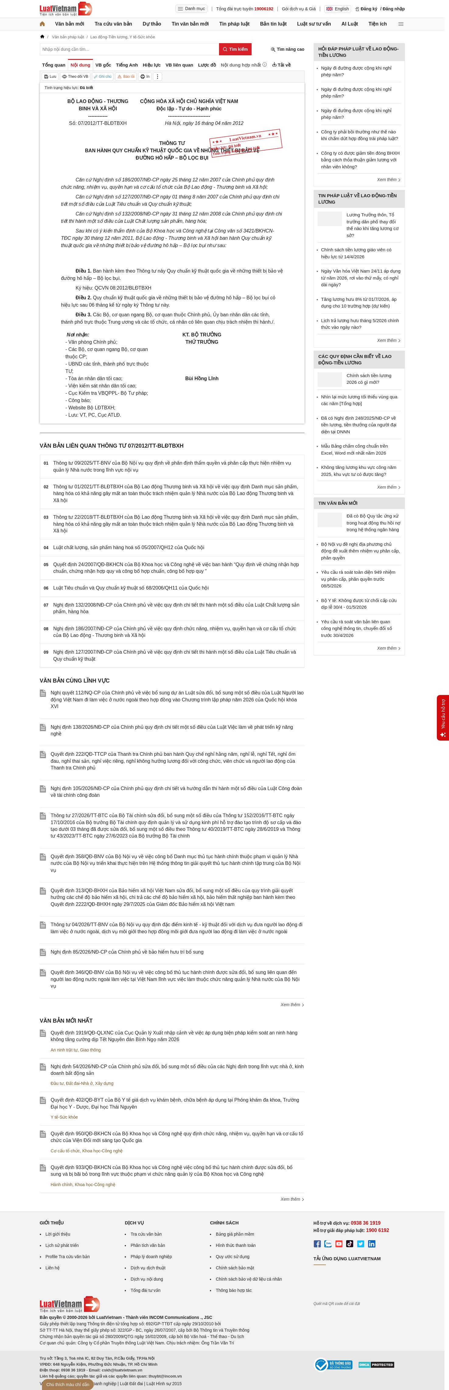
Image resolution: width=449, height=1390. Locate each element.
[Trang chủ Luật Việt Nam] (66, 9)
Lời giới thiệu (58, 1234)
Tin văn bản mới (190, 23)
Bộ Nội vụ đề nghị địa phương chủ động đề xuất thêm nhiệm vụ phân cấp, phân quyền (360, 551)
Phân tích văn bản (148, 1245)
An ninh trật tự (64, 1050)
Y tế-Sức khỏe (64, 1117)
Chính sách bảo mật (235, 1267)
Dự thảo (152, 23)
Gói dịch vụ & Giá (299, 8)
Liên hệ (53, 1267)
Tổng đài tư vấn (145, 1290)
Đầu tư (57, 1083)
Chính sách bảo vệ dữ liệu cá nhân (249, 1279)
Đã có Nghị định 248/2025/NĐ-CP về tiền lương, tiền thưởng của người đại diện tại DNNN (359, 424)
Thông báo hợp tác (234, 1290)
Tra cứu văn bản (113, 23)
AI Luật (350, 23)
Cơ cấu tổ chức (65, 1150)
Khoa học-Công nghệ (102, 1150)
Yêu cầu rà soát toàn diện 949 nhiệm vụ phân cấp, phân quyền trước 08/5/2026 (358, 578)
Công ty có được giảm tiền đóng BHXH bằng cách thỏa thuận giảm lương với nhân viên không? (360, 159)
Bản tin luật (273, 23)
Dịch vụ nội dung (147, 1279)
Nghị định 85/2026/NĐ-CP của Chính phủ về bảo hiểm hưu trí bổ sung (127, 952)
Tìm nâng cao (287, 49)
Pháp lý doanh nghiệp (151, 1256)
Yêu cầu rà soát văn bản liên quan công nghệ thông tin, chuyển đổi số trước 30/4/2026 (356, 628)
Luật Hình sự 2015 (164, 1383)
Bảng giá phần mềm (235, 1234)
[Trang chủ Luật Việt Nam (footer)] (70, 1311)
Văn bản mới (69, 23)
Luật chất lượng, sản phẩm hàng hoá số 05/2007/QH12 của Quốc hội (128, 547)
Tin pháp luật (234, 23)
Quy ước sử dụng (232, 1256)
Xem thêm (293, 1004)
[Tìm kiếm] (235, 49)
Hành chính (62, 1184)
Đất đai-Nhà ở (79, 1083)
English (337, 8)
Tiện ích (378, 23)
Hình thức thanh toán (236, 1245)
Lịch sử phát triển (62, 1245)
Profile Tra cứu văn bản (68, 1256)
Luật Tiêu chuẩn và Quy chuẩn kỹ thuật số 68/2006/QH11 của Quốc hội (131, 587)
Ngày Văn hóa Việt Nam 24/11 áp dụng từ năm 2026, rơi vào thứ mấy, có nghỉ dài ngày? (361, 277)
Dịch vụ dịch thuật (148, 1267)
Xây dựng (104, 1083)
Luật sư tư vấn (314, 23)
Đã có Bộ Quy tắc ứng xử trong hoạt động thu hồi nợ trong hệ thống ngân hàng (374, 522)
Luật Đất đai (131, 1383)
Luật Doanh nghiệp (98, 1383)
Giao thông (90, 1050)
